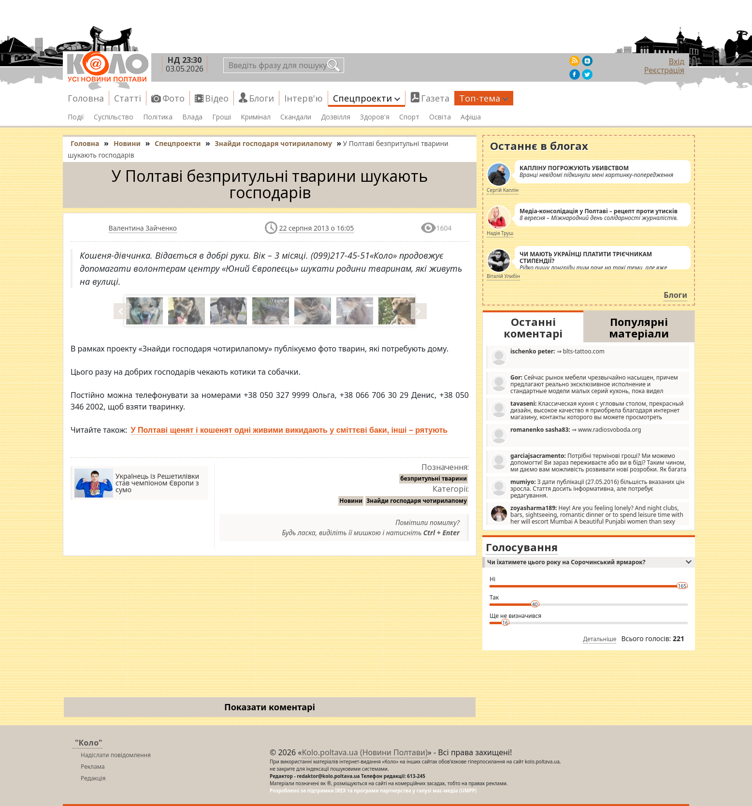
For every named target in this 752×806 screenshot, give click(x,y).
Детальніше (600, 639)
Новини (350, 501)
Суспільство (113, 117)
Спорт (409, 117)
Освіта (440, 117)
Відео (217, 98)
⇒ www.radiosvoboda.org (565, 434)
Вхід (676, 61)
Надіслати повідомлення (116, 755)
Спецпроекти (366, 98)
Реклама (93, 766)
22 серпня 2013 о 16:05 (316, 228)
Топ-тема (483, 98)
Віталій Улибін (503, 276)
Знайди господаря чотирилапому (416, 501)
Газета (435, 98)
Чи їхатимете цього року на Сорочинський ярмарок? (589, 562)
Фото (173, 98)
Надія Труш (500, 233)
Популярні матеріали (639, 327)
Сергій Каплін (503, 190)
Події (76, 117)
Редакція (93, 778)
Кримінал (256, 117)
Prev (122, 311)
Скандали (295, 117)
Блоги (261, 98)
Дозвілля (335, 117)
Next (419, 311)
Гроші (221, 117)
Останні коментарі (533, 327)
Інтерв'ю (303, 98)
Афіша (471, 117)
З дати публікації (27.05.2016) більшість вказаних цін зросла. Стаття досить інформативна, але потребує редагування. (587, 488)
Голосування (522, 547)
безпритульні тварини (433, 478)
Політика (158, 117)
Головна (86, 98)
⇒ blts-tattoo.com (547, 356)
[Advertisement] (270, 628)
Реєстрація (664, 70)
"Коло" (88, 742)
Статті (127, 98)
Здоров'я (375, 117)
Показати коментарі (269, 707)
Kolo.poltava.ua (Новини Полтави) (364, 752)
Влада (192, 117)
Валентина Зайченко (143, 228)
